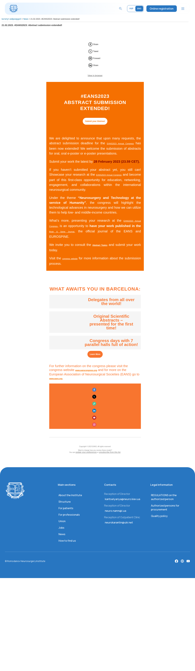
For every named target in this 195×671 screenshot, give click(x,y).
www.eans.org (55, 379)
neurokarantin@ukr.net (119, 522)
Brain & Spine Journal (61, 232)
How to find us (67, 540)
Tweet (95, 51)
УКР (131, 8)
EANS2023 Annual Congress (120, 144)
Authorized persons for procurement (165, 507)
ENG (139, 8)
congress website (70, 259)
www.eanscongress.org (86, 370)
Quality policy (159, 516)
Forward (96, 58)
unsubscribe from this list (109, 452)
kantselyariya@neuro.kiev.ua (122, 499)
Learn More (95, 354)
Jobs (61, 527)
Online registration (162, 8)
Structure (64, 501)
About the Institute (70, 495)
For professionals (69, 514)
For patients (65, 508)
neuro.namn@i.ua (115, 511)
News (61, 534)
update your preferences (86, 452)
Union (61, 521)
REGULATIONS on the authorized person (164, 497)
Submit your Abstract (95, 121)
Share (95, 44)
